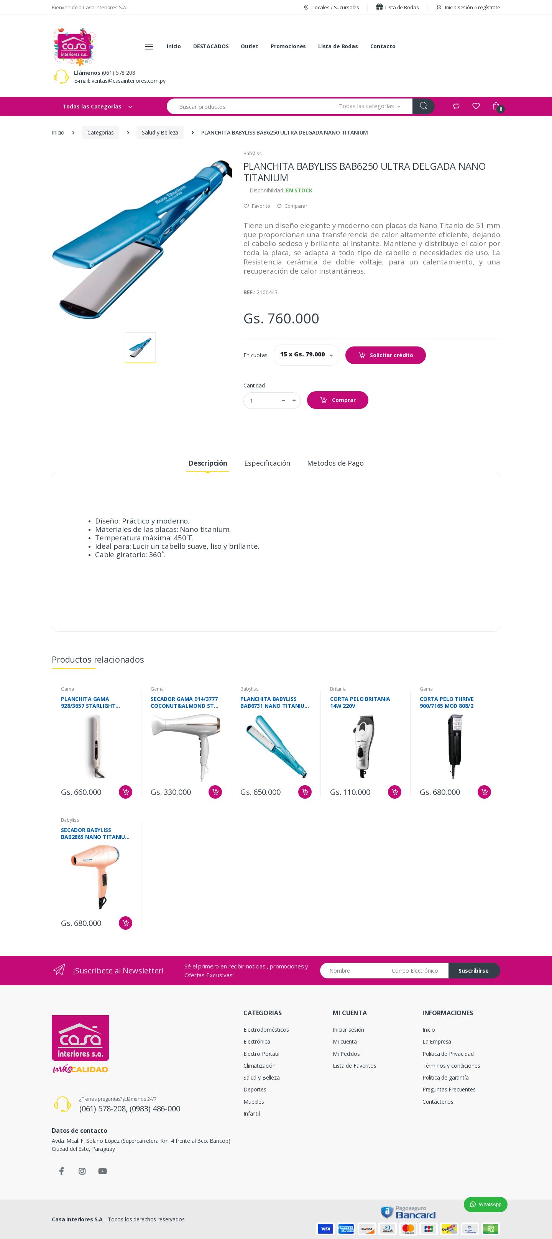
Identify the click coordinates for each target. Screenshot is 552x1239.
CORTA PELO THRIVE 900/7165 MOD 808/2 (447, 702)
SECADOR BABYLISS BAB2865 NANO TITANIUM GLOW (95, 833)
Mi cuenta (345, 1041)
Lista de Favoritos (354, 1065)
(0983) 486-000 (155, 1108)
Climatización (259, 1065)
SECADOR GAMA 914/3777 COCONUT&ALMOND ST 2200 (184, 702)
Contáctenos (437, 1101)
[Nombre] (353, 970)
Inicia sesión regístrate (467, 7)
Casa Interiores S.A (77, 1219)
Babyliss (252, 153)
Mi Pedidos (346, 1053)
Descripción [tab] (207, 463)
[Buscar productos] (247, 106)
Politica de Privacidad (448, 1053)
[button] (370, 106)
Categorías (100, 132)
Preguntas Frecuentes (449, 1089)
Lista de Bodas (397, 7)
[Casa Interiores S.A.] (74, 46)
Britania (338, 689)
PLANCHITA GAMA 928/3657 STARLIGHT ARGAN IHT (88, 702)
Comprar (338, 400)
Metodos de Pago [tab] (335, 463)
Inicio (174, 46)
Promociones (288, 46)
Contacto (383, 46)
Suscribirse (473, 970)
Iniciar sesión (348, 1029)
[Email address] (417, 970)
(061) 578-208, (104, 1108)
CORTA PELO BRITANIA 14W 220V (360, 702)
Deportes (254, 1089)
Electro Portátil (261, 1053)
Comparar (292, 205)
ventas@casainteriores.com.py (129, 80)
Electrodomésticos (266, 1029)
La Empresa (437, 1041)
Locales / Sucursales (331, 7)
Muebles (253, 1101)
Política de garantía (445, 1077)
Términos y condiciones (451, 1065)
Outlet (249, 46)
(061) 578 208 (118, 72)
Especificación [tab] (267, 463)
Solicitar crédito (385, 355)
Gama (67, 689)
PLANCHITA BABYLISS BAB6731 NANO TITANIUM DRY (274, 702)
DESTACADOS (211, 46)
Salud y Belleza (160, 132)
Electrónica (256, 1041)
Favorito (256, 205)
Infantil (251, 1113)
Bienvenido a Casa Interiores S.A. (89, 7)
